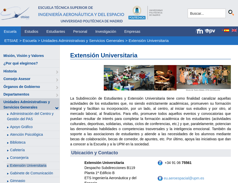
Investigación (105, 31)
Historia (10, 71)
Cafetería (17, 150)
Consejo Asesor (16, 79)
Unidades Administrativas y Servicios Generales (82, 40)
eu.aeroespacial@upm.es (184, 178)
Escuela (10, 31)
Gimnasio (17, 181)
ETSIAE (11, 40)
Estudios (31, 31)
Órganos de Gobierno (21, 87)
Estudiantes (56, 31)
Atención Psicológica (26, 134)
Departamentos (16, 94)
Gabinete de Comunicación (31, 173)
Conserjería (19, 158)
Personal (80, 31)
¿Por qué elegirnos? (20, 63)
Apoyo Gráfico (21, 127)
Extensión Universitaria (149, 40)
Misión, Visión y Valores (23, 56)
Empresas (132, 31)
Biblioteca (18, 142)
